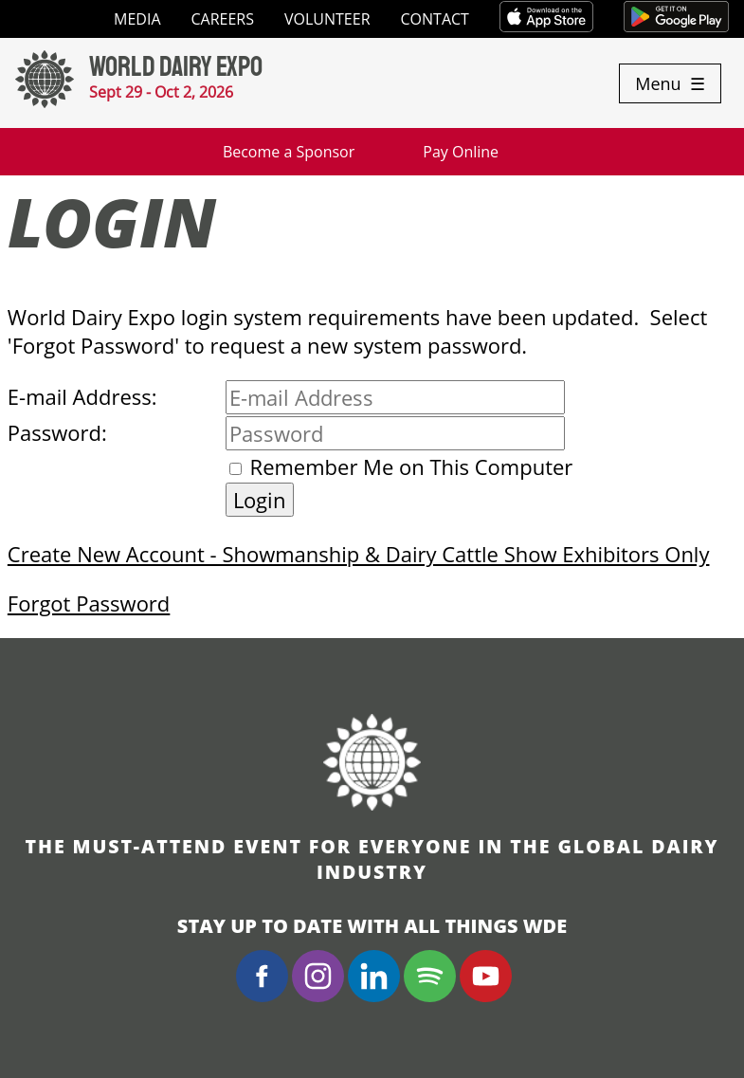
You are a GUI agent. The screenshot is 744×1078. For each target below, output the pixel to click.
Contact (435, 19)
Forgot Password (89, 603)
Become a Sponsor (288, 151)
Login (259, 499)
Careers (223, 19)
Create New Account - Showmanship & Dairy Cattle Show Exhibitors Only (359, 553)
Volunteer (327, 19)
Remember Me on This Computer (411, 466)
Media (137, 19)
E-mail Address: (82, 396)
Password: (57, 432)
